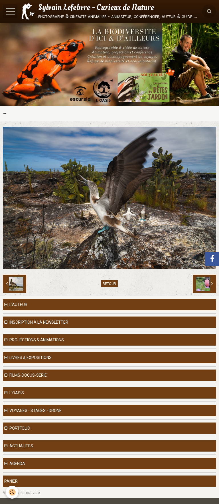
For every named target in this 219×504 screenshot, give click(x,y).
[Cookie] (12, 492)
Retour (109, 284)
